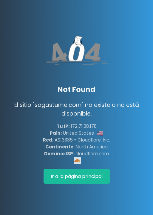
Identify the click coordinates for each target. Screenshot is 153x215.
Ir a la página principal (77, 176)
